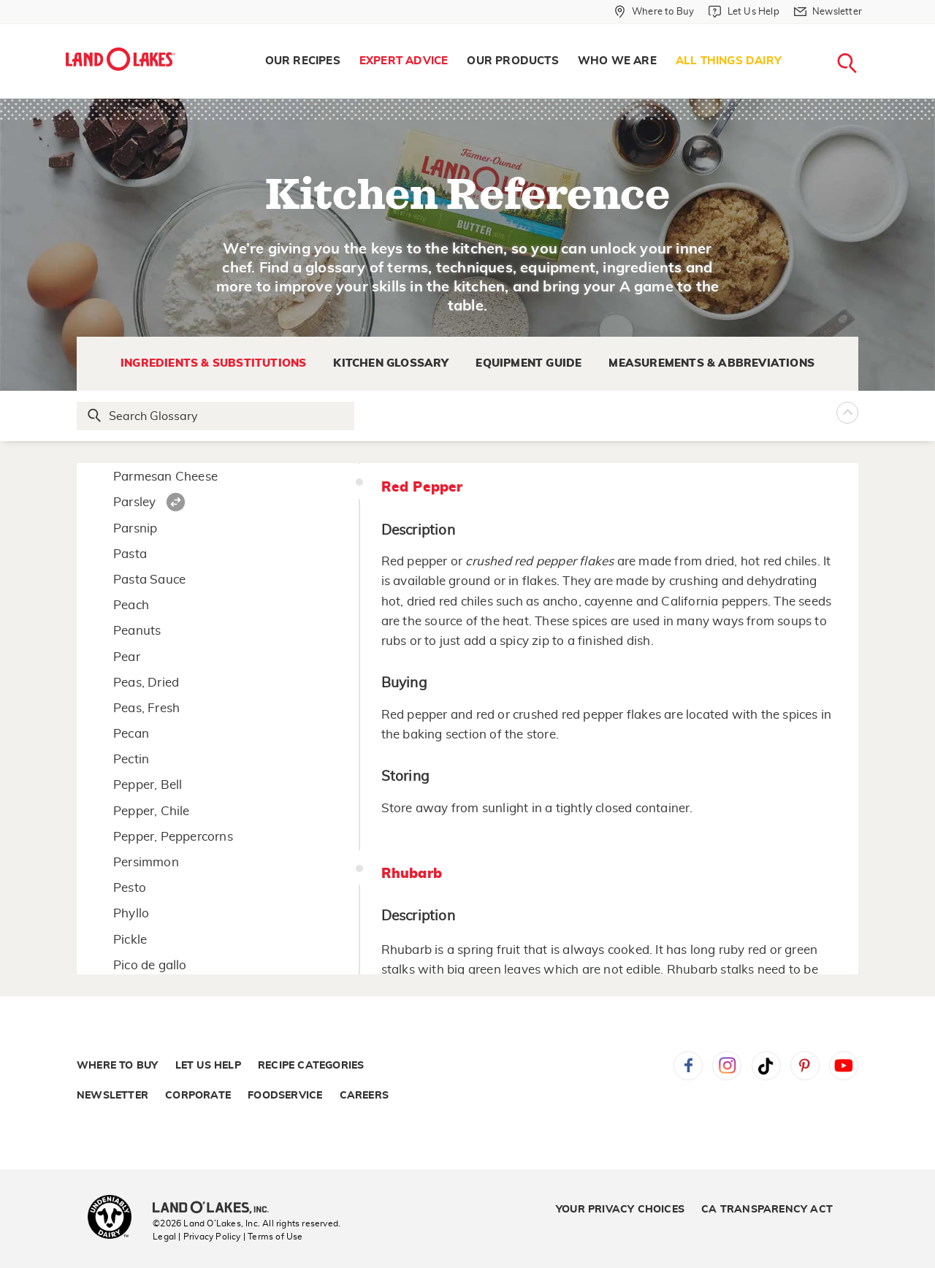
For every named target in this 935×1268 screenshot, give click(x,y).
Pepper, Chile (151, 811)
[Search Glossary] (216, 416)
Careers (364, 1096)
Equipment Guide (528, 363)
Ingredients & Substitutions (213, 363)
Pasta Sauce (149, 579)
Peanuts (137, 631)
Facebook (688, 1065)
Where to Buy (117, 1066)
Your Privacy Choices (620, 1209)
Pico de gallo (150, 965)
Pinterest (805, 1065)
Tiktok (766, 1065)
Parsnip (135, 528)
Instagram (726, 1065)
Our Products (512, 61)
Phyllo (131, 913)
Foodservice (285, 1096)
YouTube (843, 1065)
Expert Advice (404, 61)
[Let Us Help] (743, 11)
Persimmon (146, 862)
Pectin (131, 759)
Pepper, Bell (147, 785)
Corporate (198, 1096)
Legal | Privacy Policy (196, 1236)
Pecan (131, 733)
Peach (131, 605)
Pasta (130, 554)
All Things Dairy (729, 61)
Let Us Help (208, 1066)
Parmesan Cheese (165, 476)
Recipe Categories (311, 1066)
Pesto (129, 888)
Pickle (130, 939)
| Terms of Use (273, 1236)
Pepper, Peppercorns (173, 836)
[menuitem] (303, 61)
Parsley (134, 502)
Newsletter (112, 1096)
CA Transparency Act (767, 1209)
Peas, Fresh (146, 708)
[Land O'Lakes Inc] (216, 1208)
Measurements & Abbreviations (711, 363)
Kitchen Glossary (391, 363)
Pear (126, 657)
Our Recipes (302, 61)
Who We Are (617, 61)
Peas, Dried (146, 682)
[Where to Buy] (654, 11)
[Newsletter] (828, 11)
